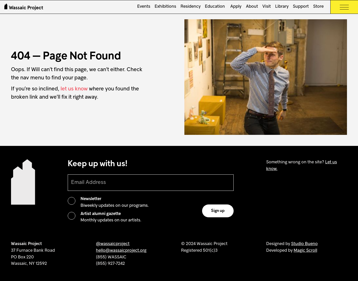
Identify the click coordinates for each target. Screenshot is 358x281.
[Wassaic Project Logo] (23, 7)
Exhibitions (165, 7)
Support (301, 7)
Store (318, 7)
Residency (191, 7)
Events (143, 7)
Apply (235, 7)
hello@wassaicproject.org (121, 251)
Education (215, 7)
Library (282, 7)
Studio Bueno (304, 244)
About (252, 7)
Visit (266, 7)
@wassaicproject (113, 244)
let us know (74, 89)
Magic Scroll (305, 251)
